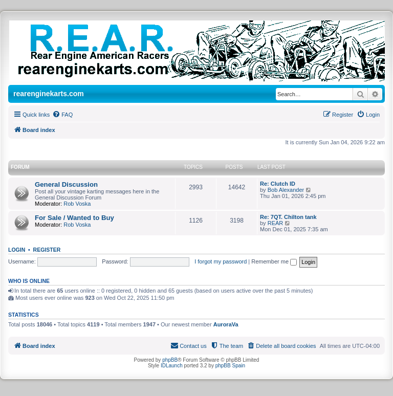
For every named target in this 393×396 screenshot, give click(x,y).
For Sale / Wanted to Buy (74, 218)
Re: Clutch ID (277, 184)
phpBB (170, 360)
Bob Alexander (286, 190)
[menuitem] (62, 114)
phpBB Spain (230, 365)
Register (47, 250)
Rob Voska (77, 204)
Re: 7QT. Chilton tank (288, 217)
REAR (275, 223)
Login (16, 250)
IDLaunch (172, 365)
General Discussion (66, 184)
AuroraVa (225, 324)
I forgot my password (220, 261)
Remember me (274, 261)
